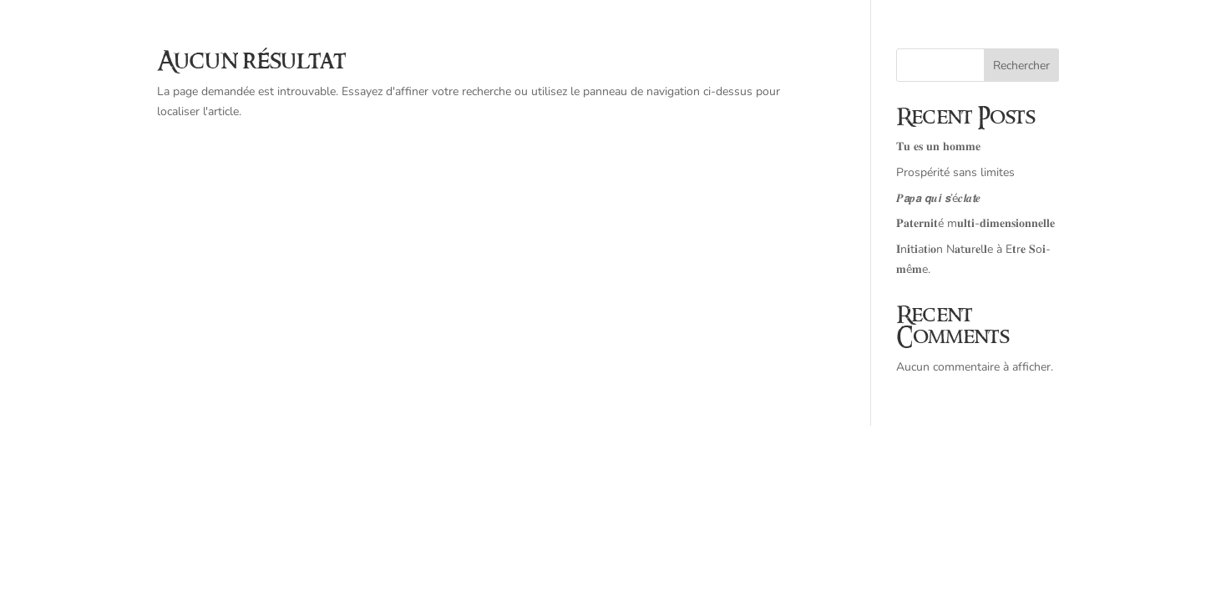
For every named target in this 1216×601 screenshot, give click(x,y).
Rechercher (1021, 65)
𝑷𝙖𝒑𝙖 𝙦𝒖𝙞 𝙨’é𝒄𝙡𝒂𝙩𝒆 (938, 198)
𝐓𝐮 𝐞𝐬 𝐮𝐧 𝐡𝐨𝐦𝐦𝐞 (938, 146)
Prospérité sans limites (955, 172)
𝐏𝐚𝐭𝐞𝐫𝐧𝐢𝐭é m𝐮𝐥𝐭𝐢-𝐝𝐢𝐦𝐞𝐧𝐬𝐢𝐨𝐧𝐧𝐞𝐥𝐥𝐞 (975, 223)
